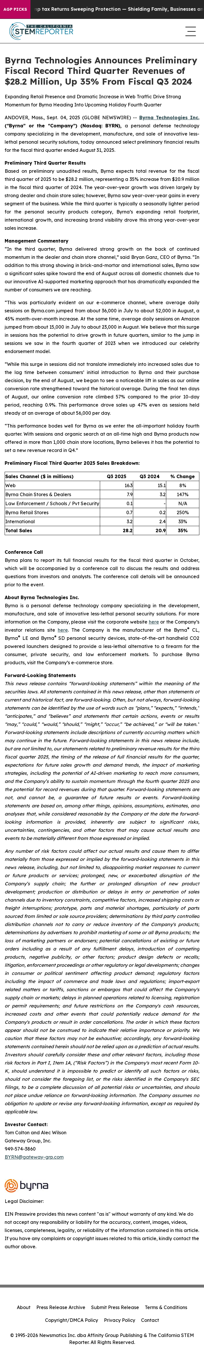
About (23, 1307)
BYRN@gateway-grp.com (34, 1157)
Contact (150, 1320)
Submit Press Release (115, 1307)
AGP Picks (15, 9)
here (154, 622)
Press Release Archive (60, 1307)
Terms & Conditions (166, 1307)
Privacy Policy (119, 1320)
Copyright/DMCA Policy (71, 1320)
